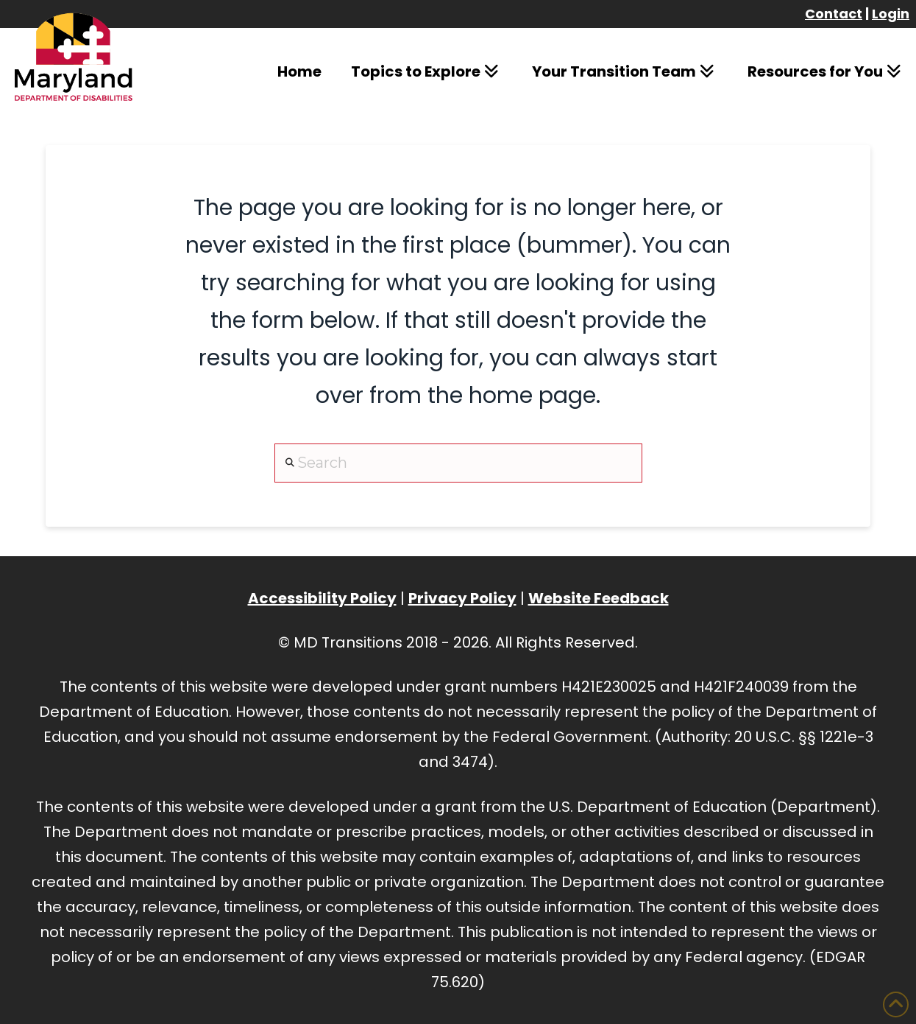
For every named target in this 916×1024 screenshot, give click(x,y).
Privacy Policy (462, 598)
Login (890, 13)
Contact (833, 13)
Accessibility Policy (322, 598)
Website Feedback (598, 598)
